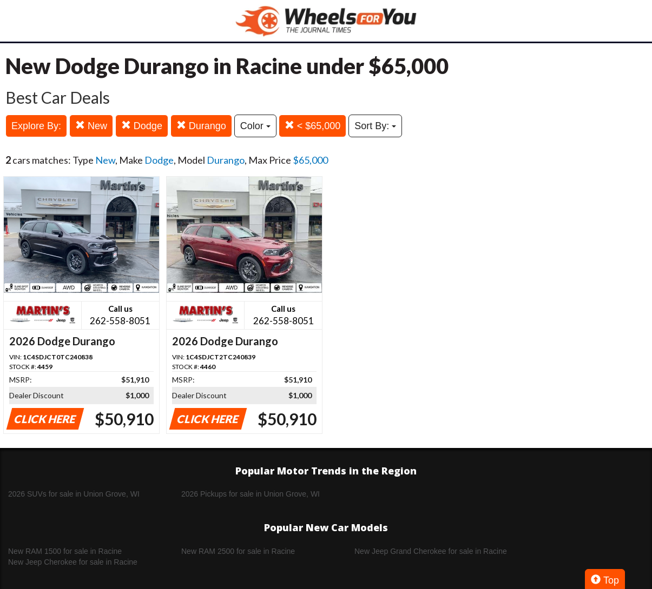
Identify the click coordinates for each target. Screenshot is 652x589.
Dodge (141, 125)
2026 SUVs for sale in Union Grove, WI (74, 494)
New (91, 125)
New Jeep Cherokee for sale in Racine (72, 562)
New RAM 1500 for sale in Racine (65, 551)
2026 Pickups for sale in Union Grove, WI (250, 494)
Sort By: (375, 126)
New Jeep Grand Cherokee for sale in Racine (430, 551)
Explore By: (36, 126)
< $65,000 (313, 125)
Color (255, 126)
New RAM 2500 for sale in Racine (238, 551)
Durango (201, 125)
